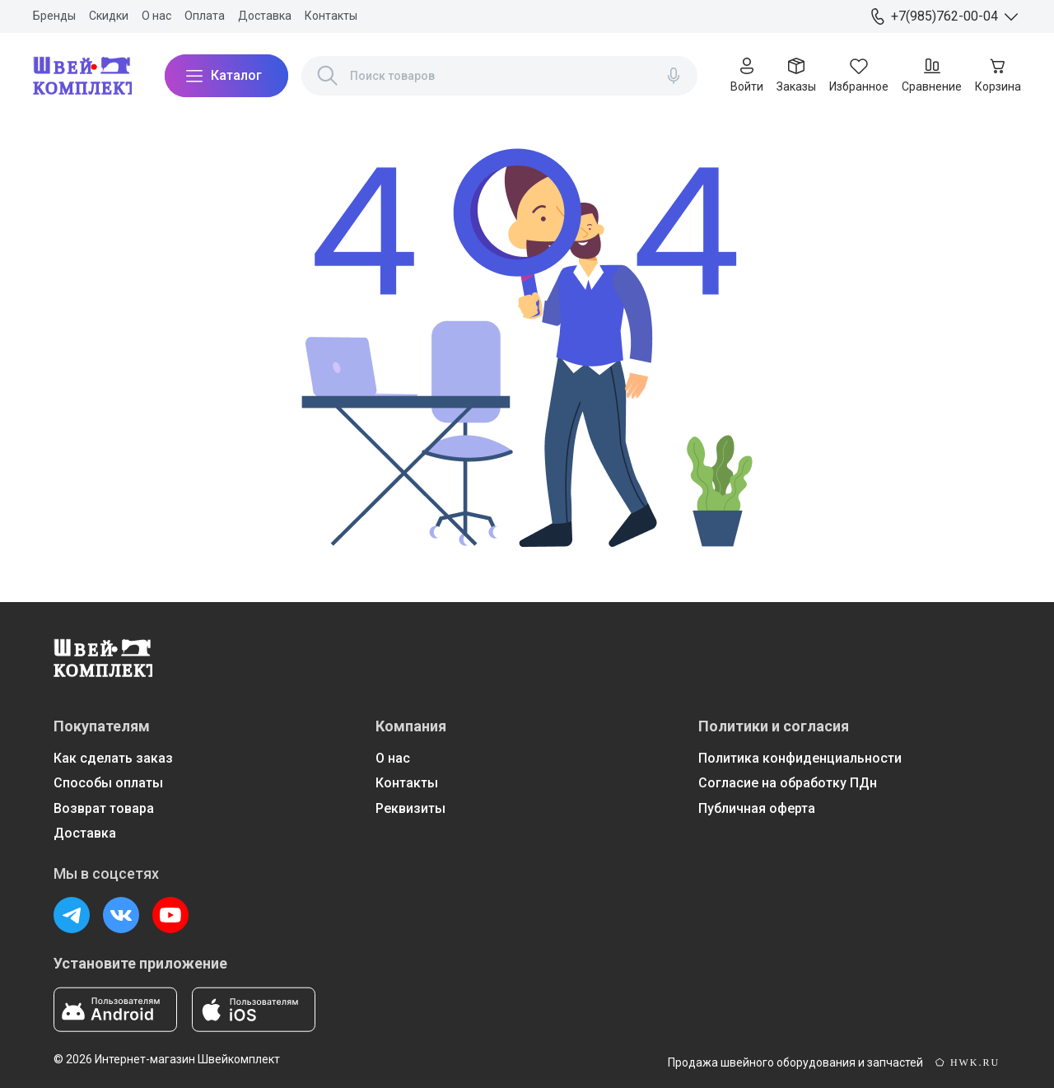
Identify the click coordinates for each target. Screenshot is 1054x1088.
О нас (156, 15)
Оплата (204, 15)
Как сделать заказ (113, 758)
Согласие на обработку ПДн (787, 783)
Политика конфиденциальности (800, 758)
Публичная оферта (756, 808)
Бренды (54, 15)
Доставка (264, 15)
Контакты (331, 15)
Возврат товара (104, 808)
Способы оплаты (108, 783)
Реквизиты (410, 808)
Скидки (108, 15)
